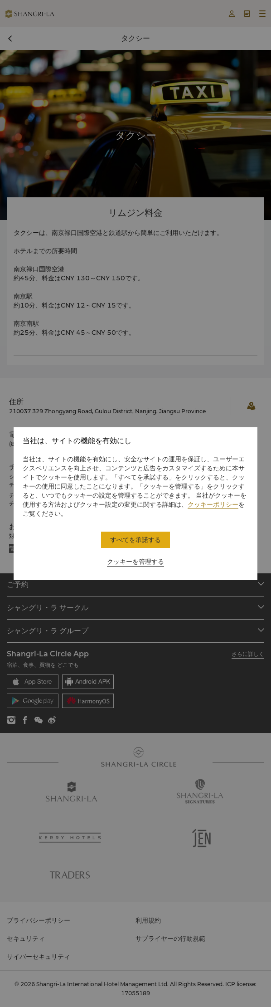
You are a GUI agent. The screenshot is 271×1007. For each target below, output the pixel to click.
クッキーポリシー (213, 504)
